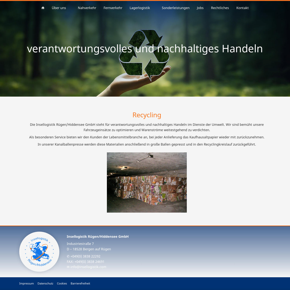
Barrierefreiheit (80, 283)
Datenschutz (45, 283)
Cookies (62, 283)
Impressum (26, 283)
